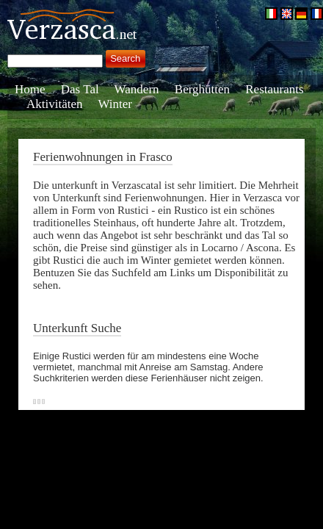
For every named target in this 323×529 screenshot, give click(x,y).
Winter (115, 104)
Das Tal (80, 89)
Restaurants (274, 89)
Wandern (137, 89)
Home (30, 89)
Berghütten (202, 89)
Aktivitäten (54, 104)
